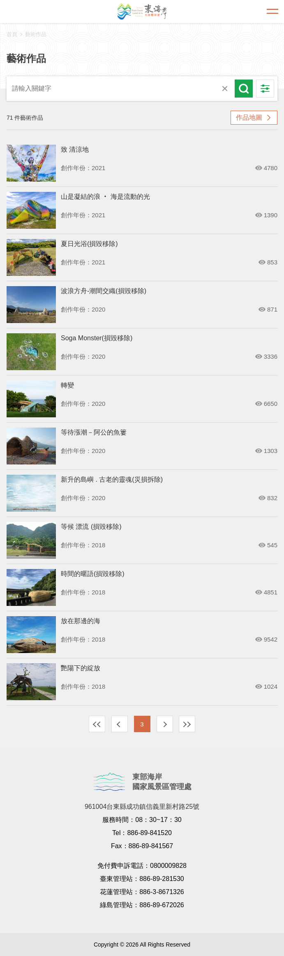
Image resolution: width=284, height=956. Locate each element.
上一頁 (119, 724)
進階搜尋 (265, 89)
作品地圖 (249, 117)
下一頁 (165, 724)
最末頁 (187, 724)
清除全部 (225, 88)
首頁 (12, 34)
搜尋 (244, 89)
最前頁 (97, 724)
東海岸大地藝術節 (142, 11)
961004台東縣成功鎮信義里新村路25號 (142, 806)
